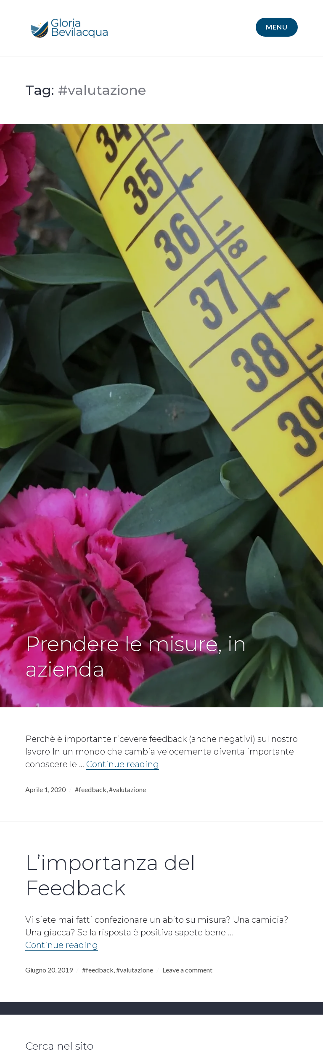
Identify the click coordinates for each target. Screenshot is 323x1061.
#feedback (90, 789)
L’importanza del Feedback (110, 875)
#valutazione (127, 789)
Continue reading (122, 764)
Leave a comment (187, 970)
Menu (277, 27)
